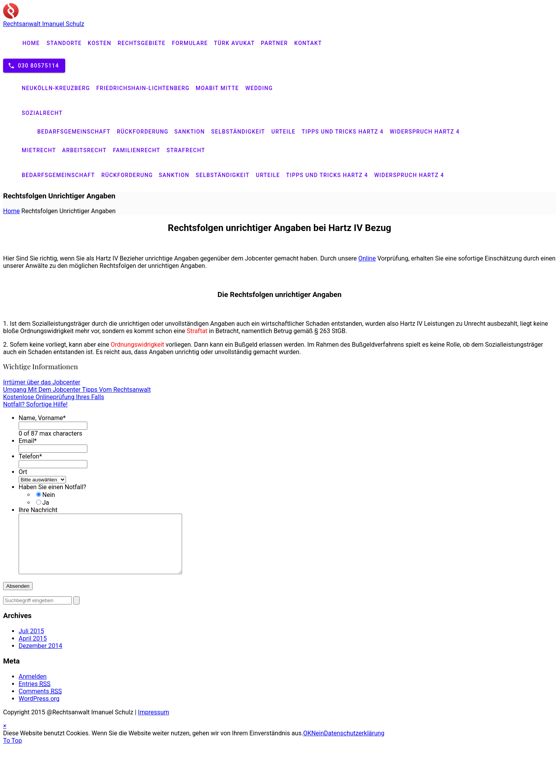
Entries (34, 695)
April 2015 (33, 650)
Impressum (153, 724)
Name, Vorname (42, 418)
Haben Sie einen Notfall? (52, 487)
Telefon (30, 456)
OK (307, 745)
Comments (40, 703)
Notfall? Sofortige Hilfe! (35, 404)
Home (11, 211)
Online (367, 258)
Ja (45, 502)
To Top (12, 752)
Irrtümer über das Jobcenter (41, 382)
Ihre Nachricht (38, 510)
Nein (48, 494)
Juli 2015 (31, 642)
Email (28, 441)
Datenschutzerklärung (354, 745)
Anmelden (33, 688)
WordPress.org (39, 710)
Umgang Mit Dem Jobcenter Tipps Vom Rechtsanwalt (77, 389)
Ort (23, 472)
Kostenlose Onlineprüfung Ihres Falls (53, 397)
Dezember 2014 (40, 657)
